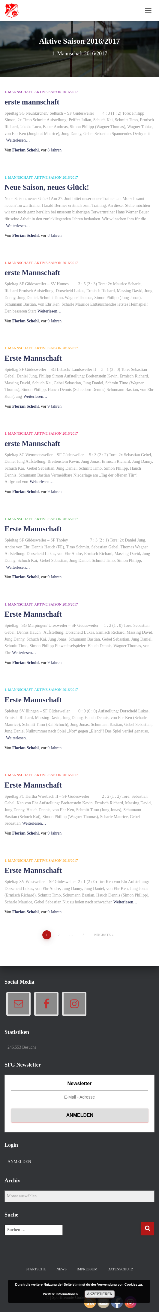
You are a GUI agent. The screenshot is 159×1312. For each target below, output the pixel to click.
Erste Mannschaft (33, 358)
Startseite (36, 1269)
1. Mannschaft (18, 92)
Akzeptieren (99, 1294)
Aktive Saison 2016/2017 (56, 92)
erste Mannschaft (32, 273)
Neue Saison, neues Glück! (46, 187)
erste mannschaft (31, 102)
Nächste (102, 935)
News (61, 1269)
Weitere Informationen (60, 1294)
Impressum (87, 1269)
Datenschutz (120, 1269)
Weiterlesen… (18, 140)
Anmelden (19, 1161)
